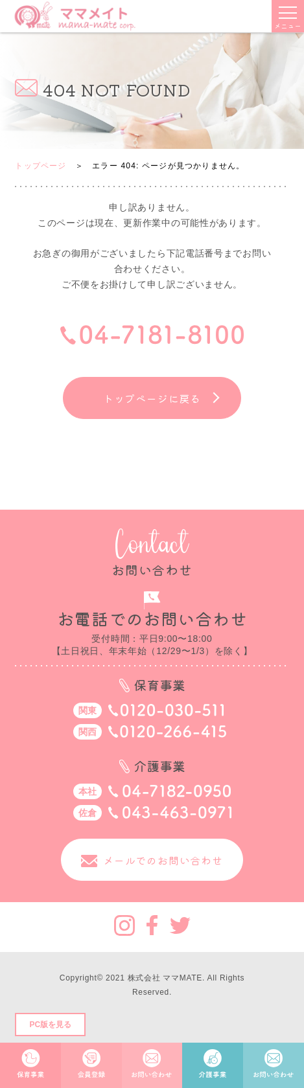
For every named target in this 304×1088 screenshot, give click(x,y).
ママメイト (75, 16)
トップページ (40, 166)
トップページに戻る (152, 398)
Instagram (124, 925)
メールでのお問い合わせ (163, 860)
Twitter (180, 925)
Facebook (152, 925)
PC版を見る (50, 1024)
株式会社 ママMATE (165, 978)
